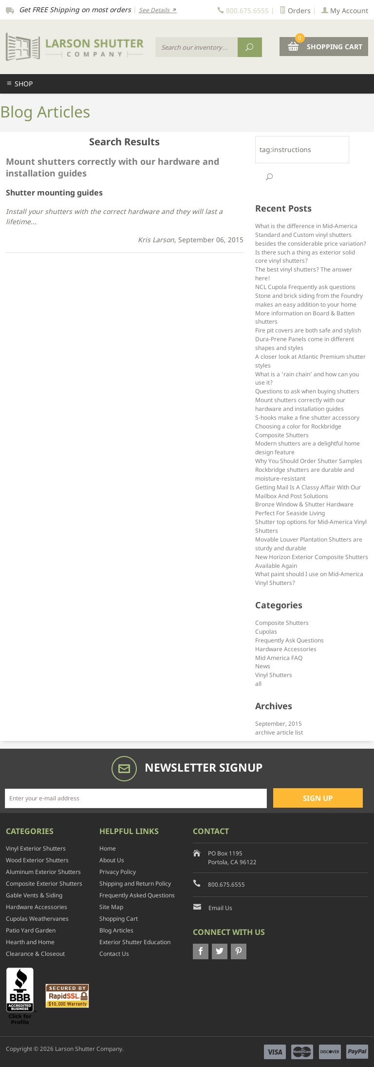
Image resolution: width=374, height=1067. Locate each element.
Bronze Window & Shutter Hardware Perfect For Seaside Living (304, 508)
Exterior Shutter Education (134, 942)
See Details (158, 10)
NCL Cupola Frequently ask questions (305, 287)
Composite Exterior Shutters (44, 883)
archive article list (279, 732)
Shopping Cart (118, 918)
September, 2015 (278, 723)
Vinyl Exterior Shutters (36, 848)
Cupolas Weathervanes (37, 918)
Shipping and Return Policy (135, 883)
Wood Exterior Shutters (37, 860)
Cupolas (266, 631)
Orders (295, 10)
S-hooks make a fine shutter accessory (307, 417)
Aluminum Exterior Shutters (43, 872)
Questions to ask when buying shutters (307, 391)
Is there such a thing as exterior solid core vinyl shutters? (305, 256)
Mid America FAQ (278, 657)
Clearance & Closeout (35, 954)
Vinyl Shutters (273, 675)
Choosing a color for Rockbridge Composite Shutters (298, 430)
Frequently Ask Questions (289, 640)
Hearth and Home (30, 942)
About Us (111, 860)
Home (107, 848)
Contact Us (114, 954)
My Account (344, 10)
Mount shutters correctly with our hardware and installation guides (300, 404)
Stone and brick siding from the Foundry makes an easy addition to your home (309, 299)
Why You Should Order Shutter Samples (308, 461)
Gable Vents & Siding (34, 895)
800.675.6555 (226, 884)
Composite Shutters (282, 622)
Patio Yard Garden (31, 930)
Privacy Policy (117, 872)
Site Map (111, 907)
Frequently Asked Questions (137, 895)
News (262, 666)
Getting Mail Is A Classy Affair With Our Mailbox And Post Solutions (308, 491)
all (258, 683)
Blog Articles (116, 930)
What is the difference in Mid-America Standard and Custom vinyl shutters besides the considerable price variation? (310, 234)
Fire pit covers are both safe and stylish (308, 330)
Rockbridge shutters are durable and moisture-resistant (304, 474)
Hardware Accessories (286, 649)
